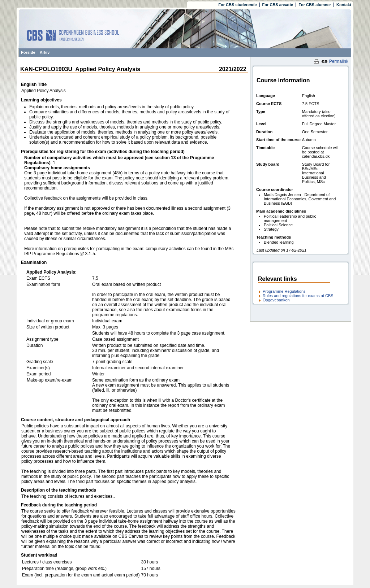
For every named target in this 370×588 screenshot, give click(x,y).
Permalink (334, 61)
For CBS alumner (314, 5)
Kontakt (343, 5)
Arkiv (45, 52)
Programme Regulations (284, 291)
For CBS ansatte (277, 5)
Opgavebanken (276, 300)
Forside (28, 52)
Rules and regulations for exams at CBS (298, 295)
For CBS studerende (237, 5)
